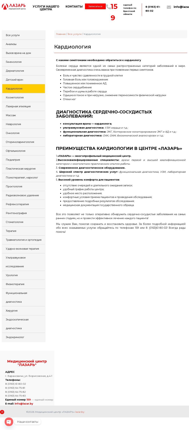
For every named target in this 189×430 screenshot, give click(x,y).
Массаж (11, 115)
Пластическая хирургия (20, 168)
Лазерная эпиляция (18, 106)
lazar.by (79, 411)
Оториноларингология (20, 142)
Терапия (11, 231)
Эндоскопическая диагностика (17, 324)
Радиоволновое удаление (22, 195)
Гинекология (14, 61)
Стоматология (14, 222)
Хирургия (11, 310)
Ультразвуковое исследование (16, 262)
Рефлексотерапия (17, 204)
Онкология (12, 133)
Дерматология (15, 70)
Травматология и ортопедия (23, 239)
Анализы (11, 44)
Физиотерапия (15, 284)
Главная (61, 34)
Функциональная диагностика (16, 297)
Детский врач (14, 79)
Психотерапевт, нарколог (22, 177)
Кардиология (14, 88)
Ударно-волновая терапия (22, 248)
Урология (12, 275)
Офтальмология (15, 150)
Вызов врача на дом (18, 53)
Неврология (13, 124)
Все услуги (13, 35)
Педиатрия (13, 159)
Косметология (15, 97)
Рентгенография (16, 213)
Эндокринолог (15, 337)
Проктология (14, 186)
